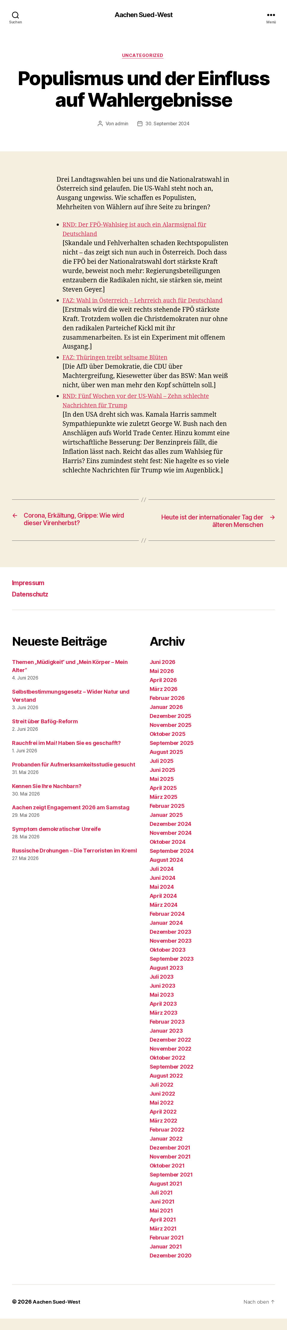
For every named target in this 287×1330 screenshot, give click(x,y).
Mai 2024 (162, 898)
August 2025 (166, 763)
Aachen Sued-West (143, 15)
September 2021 (171, 1186)
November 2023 (171, 952)
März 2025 (164, 808)
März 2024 (164, 916)
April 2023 (163, 1015)
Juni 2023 (163, 997)
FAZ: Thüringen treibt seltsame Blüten (119, 368)
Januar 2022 (166, 1150)
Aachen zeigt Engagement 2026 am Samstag (70, 819)
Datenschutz (33, 605)
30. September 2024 (167, 125)
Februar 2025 (167, 817)
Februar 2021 (167, 1249)
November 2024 (171, 844)
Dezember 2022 (170, 1051)
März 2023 (164, 1024)
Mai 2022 (162, 1114)
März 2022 (164, 1132)
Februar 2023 (167, 1033)
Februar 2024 (167, 925)
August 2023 (166, 979)
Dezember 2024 (171, 835)
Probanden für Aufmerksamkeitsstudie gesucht (73, 776)
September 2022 (171, 1078)
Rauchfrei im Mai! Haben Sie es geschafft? (66, 754)
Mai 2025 (162, 790)
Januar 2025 (166, 826)
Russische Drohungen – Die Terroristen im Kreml (74, 862)
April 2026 (163, 691)
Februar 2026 (167, 709)
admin (120, 125)
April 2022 (163, 1123)
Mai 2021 (161, 1222)
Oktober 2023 (168, 961)
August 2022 (166, 1087)
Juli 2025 (162, 772)
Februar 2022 (167, 1141)
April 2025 (163, 799)
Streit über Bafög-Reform (45, 733)
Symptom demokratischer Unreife (56, 841)
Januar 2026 (166, 718)
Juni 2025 (163, 781)
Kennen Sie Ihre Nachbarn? (46, 797)
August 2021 (166, 1195)
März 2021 (163, 1240)
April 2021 (163, 1231)
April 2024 (163, 907)
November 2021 (170, 1168)
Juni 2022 (162, 1105)
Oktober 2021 (167, 1177)
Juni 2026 (163, 673)
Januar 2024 (166, 934)
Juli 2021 (161, 1204)
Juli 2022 (162, 1096)
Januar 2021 (166, 1258)
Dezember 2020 (171, 1267)
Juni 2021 (162, 1213)
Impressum (30, 594)
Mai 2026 (162, 682)
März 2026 (164, 700)
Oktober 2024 (168, 853)
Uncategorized (143, 56)
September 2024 (172, 862)
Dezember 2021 (170, 1159)
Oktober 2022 (167, 1069)
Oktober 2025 (168, 745)
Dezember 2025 (171, 727)
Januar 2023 (166, 1042)
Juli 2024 (162, 880)
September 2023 (172, 970)
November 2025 (171, 736)
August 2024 (166, 871)
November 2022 (171, 1060)
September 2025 (172, 754)
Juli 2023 (162, 988)
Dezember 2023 (171, 943)
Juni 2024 (163, 889)
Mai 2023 (162, 1006)
